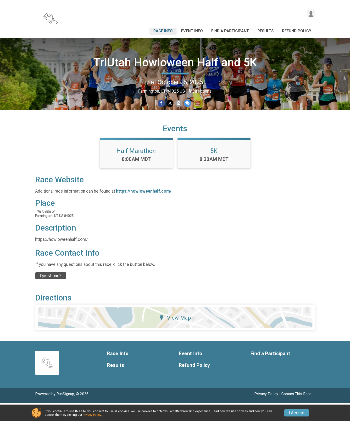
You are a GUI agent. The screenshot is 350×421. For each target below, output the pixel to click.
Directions (202, 91)
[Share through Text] (187, 103)
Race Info (163, 31)
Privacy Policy (92, 414)
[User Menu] (310, 14)
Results (265, 31)
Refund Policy (296, 31)
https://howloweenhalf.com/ (144, 209)
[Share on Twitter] (170, 103)
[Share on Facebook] (161, 103)
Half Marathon (136, 169)
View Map (175, 336)
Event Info (192, 31)
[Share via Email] (178, 103)
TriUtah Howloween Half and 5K (175, 62)
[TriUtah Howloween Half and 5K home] (50, 17)
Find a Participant (230, 31)
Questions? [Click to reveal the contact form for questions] (50, 294)
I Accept (297, 412)
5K (213, 169)
